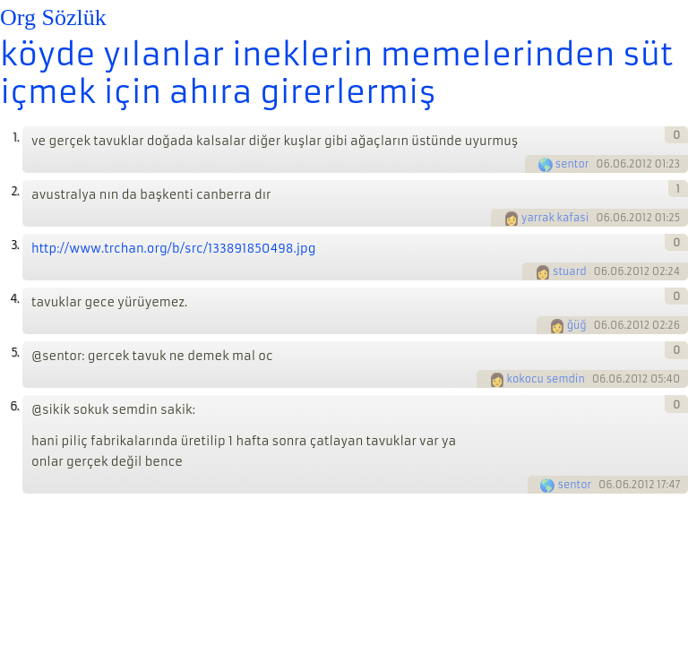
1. (16, 137)
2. (15, 191)
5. (15, 352)
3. (15, 245)
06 (603, 164)
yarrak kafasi (555, 217)
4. (14, 298)
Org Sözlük (53, 17)
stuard (570, 271)
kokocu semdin (546, 379)
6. (14, 406)
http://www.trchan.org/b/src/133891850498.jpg (173, 248)
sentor (572, 164)
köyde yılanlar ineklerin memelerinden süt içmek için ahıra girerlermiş (336, 73)
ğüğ (577, 325)
